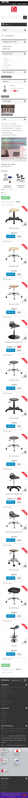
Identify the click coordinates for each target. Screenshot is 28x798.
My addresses (4, 784)
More (3, 160)
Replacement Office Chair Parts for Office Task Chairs (13, 687)
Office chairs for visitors (6, 700)
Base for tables (4, 696)
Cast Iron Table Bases (7, 132)
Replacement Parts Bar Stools (8, 693)
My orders (3, 780)
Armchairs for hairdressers (7, 691)
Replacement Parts (6, 130)
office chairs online (6, 126)
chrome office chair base (7, 128)
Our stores (6, 67)
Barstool (14, 646)
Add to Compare (8, 241)
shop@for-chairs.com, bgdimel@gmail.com (16, 745)
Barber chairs (4, 704)
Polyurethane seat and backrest (9, 135)
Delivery (5, 58)
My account (5, 778)
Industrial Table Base (17, 130)
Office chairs (4, 694)
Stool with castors (14, 228)
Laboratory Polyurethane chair (14, 342)
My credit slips (4, 782)
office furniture (12, 123)
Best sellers (4, 714)
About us (6, 62)
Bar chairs (3, 698)
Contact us (3, 718)
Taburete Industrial (7, 46)
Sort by (2, 189)
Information (7, 54)
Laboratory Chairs (5, 689)
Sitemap (3, 722)
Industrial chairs (6, 48)
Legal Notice (6, 60)
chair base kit (18, 128)
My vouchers (4, 788)
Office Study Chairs (16, 126)
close (24, 795)
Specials (6, 81)
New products (8, 72)
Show (2, 192)
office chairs (5, 123)
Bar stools (12, 85)
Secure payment (7, 65)
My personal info (5, 786)
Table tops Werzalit (5, 702)
